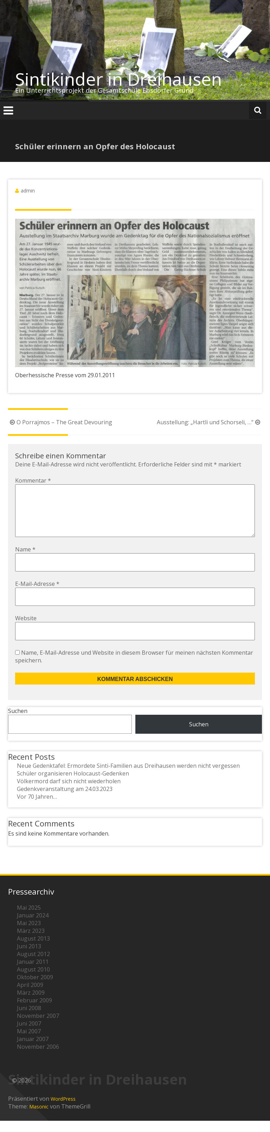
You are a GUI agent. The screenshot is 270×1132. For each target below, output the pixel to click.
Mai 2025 (29, 919)
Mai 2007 (29, 1042)
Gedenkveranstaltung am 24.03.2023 (64, 800)
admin (28, 190)
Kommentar (33, 480)
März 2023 (31, 942)
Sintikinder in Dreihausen (118, 79)
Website (26, 629)
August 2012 (33, 965)
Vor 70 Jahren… (37, 808)
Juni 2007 (29, 1035)
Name (25, 560)
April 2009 (30, 996)
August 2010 (33, 980)
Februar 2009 (34, 1011)
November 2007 (38, 1027)
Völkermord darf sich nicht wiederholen (69, 792)
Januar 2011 (33, 973)
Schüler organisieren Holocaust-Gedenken (73, 785)
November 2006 (38, 1058)
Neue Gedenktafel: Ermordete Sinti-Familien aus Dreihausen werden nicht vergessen (128, 777)
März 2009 (31, 1004)
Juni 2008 (29, 1019)
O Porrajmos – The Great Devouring (60, 422)
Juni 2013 (29, 957)
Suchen (17, 722)
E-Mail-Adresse (37, 595)
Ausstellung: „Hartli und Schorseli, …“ (209, 422)
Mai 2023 (29, 934)
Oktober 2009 (35, 988)
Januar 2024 (33, 926)
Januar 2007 (33, 1050)
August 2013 (33, 950)
